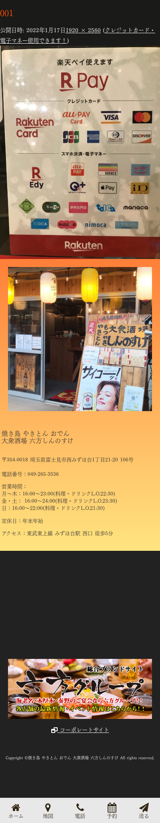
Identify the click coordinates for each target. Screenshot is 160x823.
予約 (112, 810)
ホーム (16, 810)
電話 (80, 810)
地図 (48, 810)
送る (144, 810)
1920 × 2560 (83, 29)
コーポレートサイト (80, 729)
